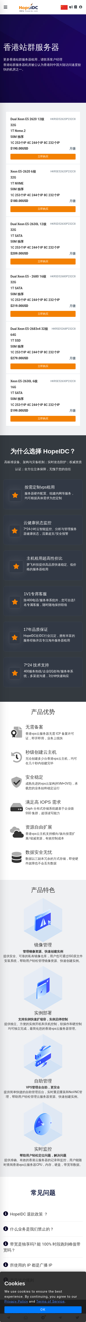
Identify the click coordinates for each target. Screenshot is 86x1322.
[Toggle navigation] (5, 7)
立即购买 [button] (43, 156)
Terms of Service (50, 1301)
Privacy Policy (16, 1301)
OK (43, 1310)
